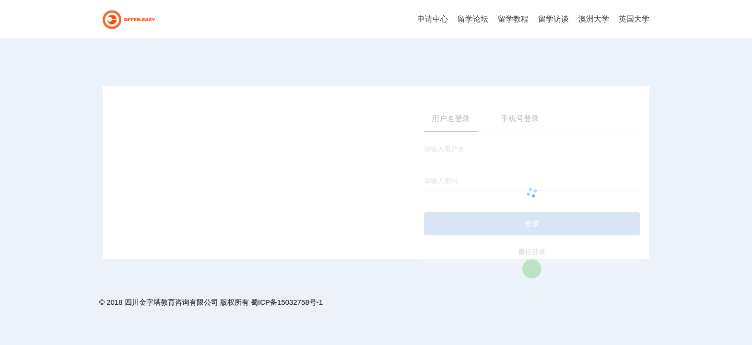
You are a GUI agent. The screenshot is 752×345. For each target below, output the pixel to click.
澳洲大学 (593, 19)
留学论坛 (473, 19)
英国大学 (634, 19)
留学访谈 (553, 19)
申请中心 (432, 19)
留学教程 (513, 19)
